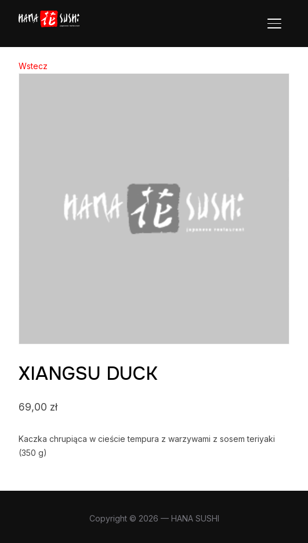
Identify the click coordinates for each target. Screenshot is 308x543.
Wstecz (33, 66)
